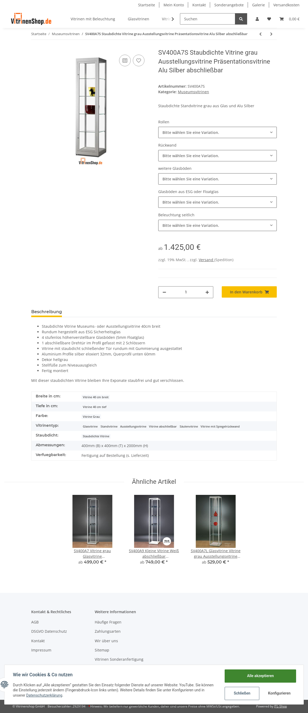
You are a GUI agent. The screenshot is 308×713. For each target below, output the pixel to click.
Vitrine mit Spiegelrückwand (220, 426)
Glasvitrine (90, 426)
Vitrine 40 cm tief (94, 407)
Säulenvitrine (189, 426)
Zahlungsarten (108, 631)
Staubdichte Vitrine (96, 436)
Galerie (258, 4)
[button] (257, 19)
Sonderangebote (229, 4)
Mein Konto (174, 4)
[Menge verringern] (164, 292)
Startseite (146, 4)
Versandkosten (286, 4)
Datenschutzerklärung (44, 695)
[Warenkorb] (289, 19)
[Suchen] (207, 19)
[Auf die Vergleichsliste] (125, 60)
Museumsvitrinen (193, 91)
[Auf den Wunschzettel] (138, 60)
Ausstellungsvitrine (133, 426)
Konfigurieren (279, 693)
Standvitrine (109, 426)
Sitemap (102, 650)
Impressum (41, 650)
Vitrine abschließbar (163, 426)
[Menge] (186, 292)
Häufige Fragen (108, 622)
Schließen (242, 693)
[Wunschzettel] (269, 19)
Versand (206, 259)
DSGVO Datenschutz (49, 631)
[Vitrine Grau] (91, 416)
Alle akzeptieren (260, 676)
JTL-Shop (280, 706)
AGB (35, 622)
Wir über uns (106, 640)
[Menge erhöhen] (207, 292)
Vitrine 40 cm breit (95, 397)
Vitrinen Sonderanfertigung (119, 659)
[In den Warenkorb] (249, 292)
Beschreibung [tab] (46, 311)
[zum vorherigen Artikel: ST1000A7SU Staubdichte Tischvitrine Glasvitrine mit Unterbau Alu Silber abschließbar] (260, 34)
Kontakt (199, 4)
